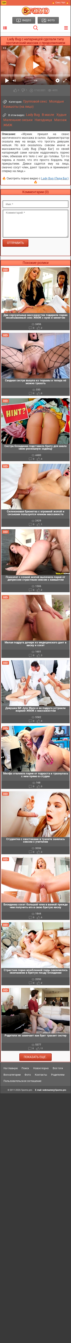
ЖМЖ (7, 125)
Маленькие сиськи (17, 120)
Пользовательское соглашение (22, 1081)
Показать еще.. (35, 1057)
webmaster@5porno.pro (54, 1090)
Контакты (41, 1074)
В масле (48, 115)
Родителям (57, 1074)
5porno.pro (26, 1090)
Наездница (43, 120)
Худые (61, 115)
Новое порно (41, 1068)
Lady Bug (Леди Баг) (55, 178)
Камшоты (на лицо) (18, 106)
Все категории (12, 1074)
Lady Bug (33, 115)
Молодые (56, 101)
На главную (11, 1068)
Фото (28, 1074)
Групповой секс (35, 101)
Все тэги (58, 1068)
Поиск (25, 1068)
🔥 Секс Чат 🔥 (60, 2)
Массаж (60, 120)
